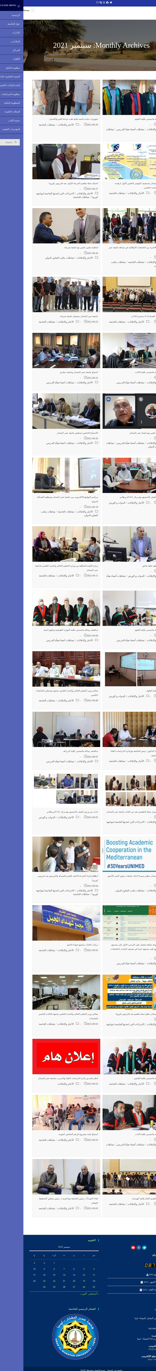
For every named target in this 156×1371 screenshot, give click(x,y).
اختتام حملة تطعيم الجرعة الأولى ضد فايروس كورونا (50, 186)
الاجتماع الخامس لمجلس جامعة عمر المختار (54, 435)
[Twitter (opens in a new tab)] (87, 2)
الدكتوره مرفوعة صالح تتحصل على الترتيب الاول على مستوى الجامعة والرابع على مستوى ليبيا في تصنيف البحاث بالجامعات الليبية (116, 951)
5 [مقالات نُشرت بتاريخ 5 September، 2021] (60, 1271)
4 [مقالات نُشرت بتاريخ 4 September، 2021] (70, 1271)
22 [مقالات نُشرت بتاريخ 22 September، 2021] (31, 1283)
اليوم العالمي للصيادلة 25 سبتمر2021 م (126, 319)
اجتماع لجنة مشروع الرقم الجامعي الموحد (55, 1137)
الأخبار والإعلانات (131, 132)
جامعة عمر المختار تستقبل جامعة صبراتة (56, 319)
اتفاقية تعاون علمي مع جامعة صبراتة (58, 250)
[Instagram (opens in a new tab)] (80, 2)
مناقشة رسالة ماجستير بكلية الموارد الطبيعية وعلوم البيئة (47, 633)
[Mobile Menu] (5, 10)
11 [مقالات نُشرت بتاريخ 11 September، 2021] (70, 1277)
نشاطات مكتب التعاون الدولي (36, 260)
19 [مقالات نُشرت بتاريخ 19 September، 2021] (60, 1283)
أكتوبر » (59, 1296)
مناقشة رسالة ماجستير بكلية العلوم (128, 633)
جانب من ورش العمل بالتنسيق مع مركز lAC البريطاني (49, 814)
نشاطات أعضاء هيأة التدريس (107, 132)
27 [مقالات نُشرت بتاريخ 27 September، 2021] (50, 1289)
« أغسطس (70, 1296)
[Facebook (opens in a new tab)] (83, 2)
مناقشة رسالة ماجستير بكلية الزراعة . (57, 754)
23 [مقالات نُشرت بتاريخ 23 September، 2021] (21, 1283)
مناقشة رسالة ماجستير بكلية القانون (127, 1081)
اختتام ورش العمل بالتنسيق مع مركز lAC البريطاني (120, 500)
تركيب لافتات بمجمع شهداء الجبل (59, 947)
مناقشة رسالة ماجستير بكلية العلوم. (128, 122)
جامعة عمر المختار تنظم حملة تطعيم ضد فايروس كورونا (118, 1017)
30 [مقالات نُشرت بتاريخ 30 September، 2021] (21, 1289)
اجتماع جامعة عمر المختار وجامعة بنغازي (56, 375)
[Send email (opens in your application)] (73, 2)
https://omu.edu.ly (132, 1362)
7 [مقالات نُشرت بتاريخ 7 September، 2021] (40, 1271)
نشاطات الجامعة (23, 127)
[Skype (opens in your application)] (77, 2)
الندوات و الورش (94, 505)
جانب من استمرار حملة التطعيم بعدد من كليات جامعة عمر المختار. (114, 814)
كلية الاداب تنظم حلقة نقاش (132, 568)
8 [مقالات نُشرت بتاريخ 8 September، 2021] (30, 1271)
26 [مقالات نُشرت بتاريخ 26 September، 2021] (60, 1289)
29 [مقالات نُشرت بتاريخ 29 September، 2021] (31, 1289)
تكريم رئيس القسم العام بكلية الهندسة (127, 1201)
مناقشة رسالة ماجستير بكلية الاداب (128, 375)
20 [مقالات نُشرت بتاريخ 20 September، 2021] (50, 1283)
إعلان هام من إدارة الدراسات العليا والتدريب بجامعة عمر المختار (45, 1081)
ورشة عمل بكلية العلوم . (133, 693)
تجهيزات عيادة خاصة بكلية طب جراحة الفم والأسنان (50, 122)
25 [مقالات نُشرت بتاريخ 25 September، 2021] (70, 1289)
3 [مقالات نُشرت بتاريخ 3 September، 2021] (11, 1265)
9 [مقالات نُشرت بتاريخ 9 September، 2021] (21, 1271)
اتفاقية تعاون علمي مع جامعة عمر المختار (125, 435)
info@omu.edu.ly (133, 1351)
